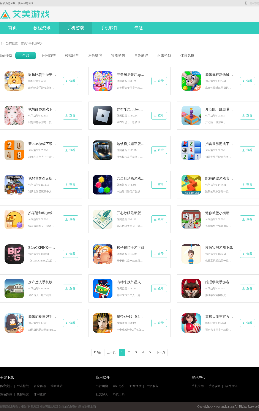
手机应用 (198, 386)
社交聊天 (102, 394)
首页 (12, 27)
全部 (25, 55)
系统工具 (119, 394)
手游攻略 (214, 386)
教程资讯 (42, 27)
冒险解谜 (141, 55)
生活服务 (152, 386)
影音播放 (136, 386)
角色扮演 (95, 55)
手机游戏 (75, 27)
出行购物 (102, 386)
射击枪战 (164, 55)
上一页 (111, 352)
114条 (97, 352)
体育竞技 (187, 55)
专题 (138, 27)
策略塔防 (118, 55)
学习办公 (119, 386)
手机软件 (109, 27)
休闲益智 (49, 55)
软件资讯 (231, 386)
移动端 (254, 3)
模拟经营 (72, 55)
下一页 (160, 352)
